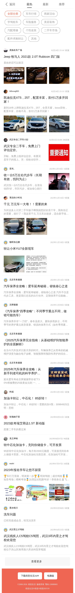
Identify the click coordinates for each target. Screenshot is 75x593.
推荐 (62, 4)
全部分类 (13, 13)
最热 (29, 4)
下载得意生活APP (30, 576)
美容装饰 (49, 22)
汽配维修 (13, 30)
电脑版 (50, 576)
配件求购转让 (16, 38)
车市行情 (31, 13)
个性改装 (31, 30)
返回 (12, 4)
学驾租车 (13, 22)
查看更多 (36, 561)
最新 (45, 4)
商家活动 (49, 13)
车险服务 (31, 22)
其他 (33, 38)
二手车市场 (50, 30)
